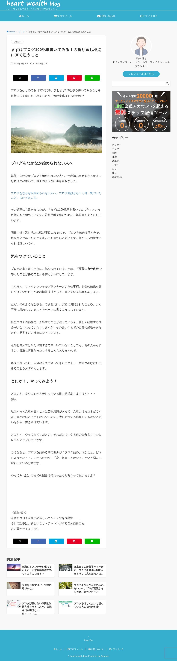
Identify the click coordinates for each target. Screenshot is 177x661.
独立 (114, 172)
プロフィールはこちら (141, 73)
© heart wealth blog (78, 656)
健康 (114, 156)
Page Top (88, 638)
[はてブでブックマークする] (56, 78)
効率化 (115, 160)
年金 (114, 169)
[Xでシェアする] (20, 78)
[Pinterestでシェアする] (74, 78)
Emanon (105, 656)
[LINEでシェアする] (92, 78)
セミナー (117, 144)
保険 (114, 153)
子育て (115, 164)
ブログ (17, 42)
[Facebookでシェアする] (38, 78)
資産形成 (117, 176)
